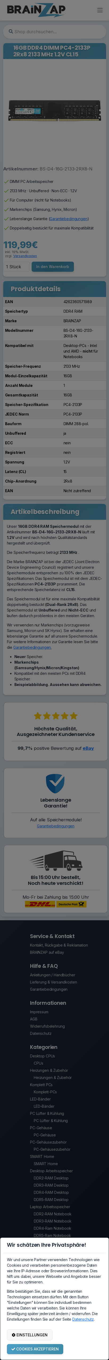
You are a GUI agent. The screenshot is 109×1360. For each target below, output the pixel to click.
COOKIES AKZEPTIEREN (35, 1349)
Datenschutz (83, 1319)
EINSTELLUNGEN (30, 1335)
